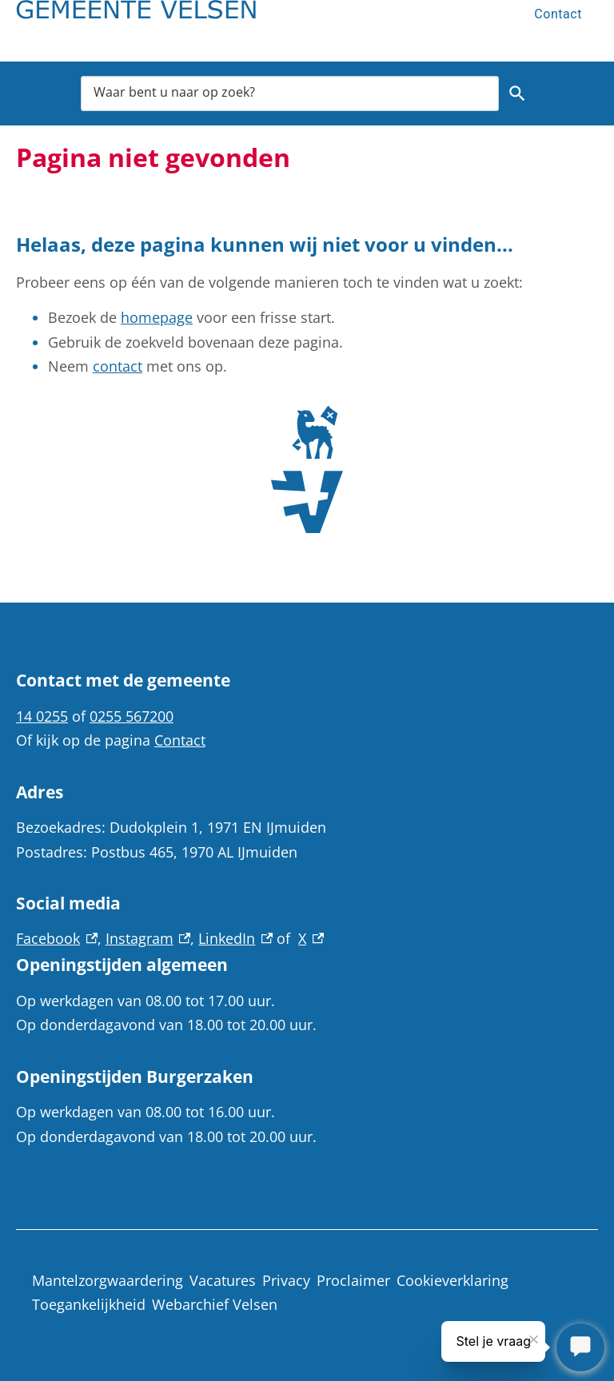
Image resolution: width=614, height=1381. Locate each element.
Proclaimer (353, 1280)
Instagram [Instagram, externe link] (148, 938)
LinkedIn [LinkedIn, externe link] (235, 938)
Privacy (286, 1280)
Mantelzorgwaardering (107, 1280)
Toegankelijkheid (89, 1304)
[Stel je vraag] (580, 1347)
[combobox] (290, 93)
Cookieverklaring (452, 1280)
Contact (558, 14)
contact (117, 366)
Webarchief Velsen (214, 1304)
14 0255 (42, 716)
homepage (157, 317)
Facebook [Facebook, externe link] (57, 938)
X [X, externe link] (311, 938)
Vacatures (222, 1280)
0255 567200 (131, 716)
